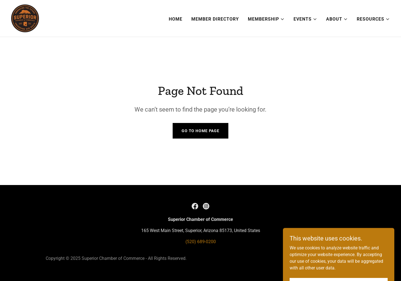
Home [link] (175, 19)
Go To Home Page (200, 131)
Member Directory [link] (215, 19)
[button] (266, 19)
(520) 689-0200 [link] (200, 241)
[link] (25, 18)
